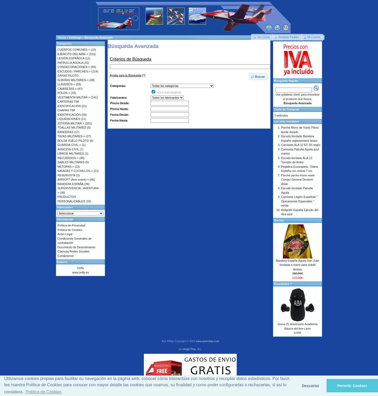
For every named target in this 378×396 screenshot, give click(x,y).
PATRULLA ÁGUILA (70, 62)
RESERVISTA (66, 175)
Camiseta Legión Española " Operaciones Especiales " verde (299, 201)
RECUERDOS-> (67, 158)
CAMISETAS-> (67, 88)
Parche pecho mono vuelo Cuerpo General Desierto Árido (298, 180)
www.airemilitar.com (207, 341)
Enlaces (62, 261)
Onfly (80, 268)
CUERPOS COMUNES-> (73, 49)
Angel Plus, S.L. (192, 349)
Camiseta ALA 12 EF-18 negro (300, 144)
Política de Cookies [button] (43, 392)
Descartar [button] (310, 386)
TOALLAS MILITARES (71, 127)
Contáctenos (65, 255)
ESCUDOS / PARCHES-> (74, 71)
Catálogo (75, 37)
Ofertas (279, 220)
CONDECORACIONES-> (73, 66)
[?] (127, 75)
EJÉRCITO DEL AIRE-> (72, 54)
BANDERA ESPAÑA (70, 184)
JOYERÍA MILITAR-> (70, 123)
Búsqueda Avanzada (99, 37)
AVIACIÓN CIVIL (68, 149)
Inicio (62, 37)
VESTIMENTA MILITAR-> (73, 97)
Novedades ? (283, 284)
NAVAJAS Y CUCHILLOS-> (75, 170)
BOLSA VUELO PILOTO (73, 140)
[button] (262, 37)
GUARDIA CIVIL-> (69, 144)
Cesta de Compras (286, 109)
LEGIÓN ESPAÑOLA (71, 58)
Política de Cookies (69, 229)
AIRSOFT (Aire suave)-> (73, 179)
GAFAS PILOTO (67, 75)
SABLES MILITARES (71, 162)
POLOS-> (63, 92)
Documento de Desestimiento (76, 247)
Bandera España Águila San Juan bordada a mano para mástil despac (297, 265)
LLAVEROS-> (66, 84)
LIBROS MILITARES (70, 153)
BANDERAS (65, 132)
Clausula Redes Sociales (73, 251)
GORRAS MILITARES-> (72, 80)
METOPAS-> (65, 166)
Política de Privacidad (71, 225)
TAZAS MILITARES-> (71, 136)
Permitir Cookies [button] (352, 386)
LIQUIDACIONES (68, 118)
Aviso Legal (64, 234)
